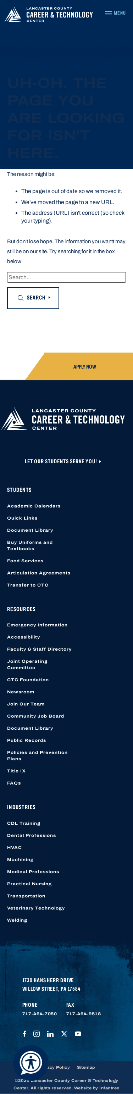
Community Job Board (35, 716)
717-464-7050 (39, 1013)
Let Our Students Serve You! (61, 461)
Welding (17, 920)
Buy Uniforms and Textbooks (30, 545)
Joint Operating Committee (27, 664)
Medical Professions (33, 871)
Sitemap (86, 1067)
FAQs (14, 783)
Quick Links (22, 518)
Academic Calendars (34, 506)
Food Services (25, 560)
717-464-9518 (83, 1013)
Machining (20, 859)
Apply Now (84, 367)
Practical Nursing (29, 883)
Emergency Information (37, 624)
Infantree (109, 1088)
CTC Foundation (28, 679)
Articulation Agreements (39, 573)
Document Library (30, 530)
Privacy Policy (54, 1067)
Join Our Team (26, 704)
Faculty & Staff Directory (39, 649)
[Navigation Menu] (115, 13)
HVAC (14, 847)
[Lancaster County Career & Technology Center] (49, 15)
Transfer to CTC (28, 585)
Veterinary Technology (36, 908)
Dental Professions (31, 835)
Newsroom (20, 691)
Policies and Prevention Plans (37, 755)
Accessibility (23, 637)
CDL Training (23, 823)
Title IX (16, 771)
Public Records (26, 740)
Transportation (26, 896)
